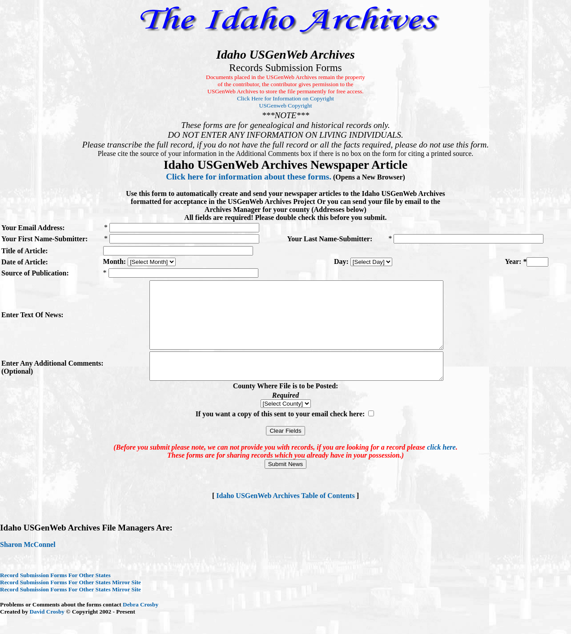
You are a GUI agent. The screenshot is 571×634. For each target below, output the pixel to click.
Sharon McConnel (28, 563)
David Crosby (46, 630)
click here (441, 466)
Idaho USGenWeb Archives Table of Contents (285, 514)
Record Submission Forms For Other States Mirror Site (70, 601)
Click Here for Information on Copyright (285, 98)
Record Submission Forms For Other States (55, 593)
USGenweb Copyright (285, 105)
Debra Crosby (140, 623)
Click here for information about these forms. (248, 176)
